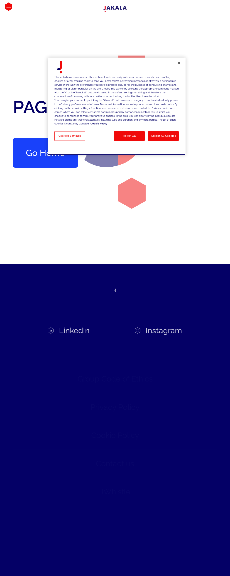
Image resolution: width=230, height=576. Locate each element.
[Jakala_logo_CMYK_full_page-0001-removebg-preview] (115, 9)
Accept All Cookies (163, 135)
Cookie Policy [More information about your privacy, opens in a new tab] (99, 123)
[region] (117, 106)
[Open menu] (8, 6)
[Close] (179, 63)
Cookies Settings (70, 135)
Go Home (45, 153)
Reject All (129, 135)
